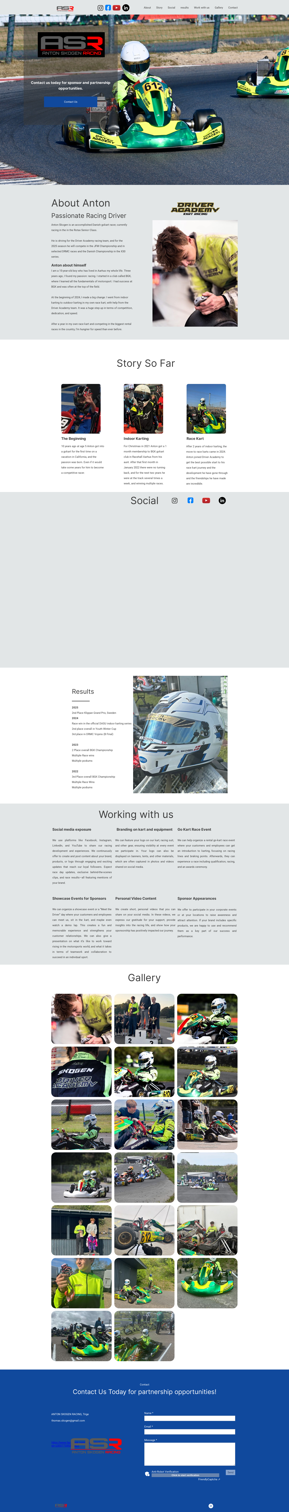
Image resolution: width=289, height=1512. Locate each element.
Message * (150, 1440)
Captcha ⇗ (209, 1479)
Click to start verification (185, 1475)
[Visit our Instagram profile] (100, 8)
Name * (148, 1413)
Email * (148, 1426)
